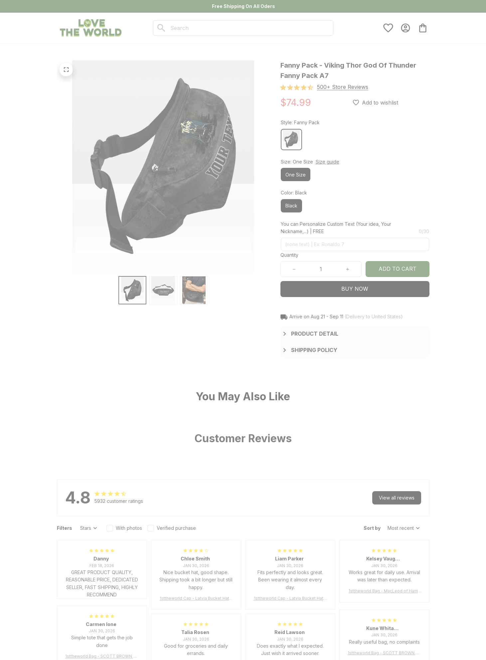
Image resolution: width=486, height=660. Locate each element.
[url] (75, 646)
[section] (342, 87)
